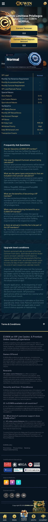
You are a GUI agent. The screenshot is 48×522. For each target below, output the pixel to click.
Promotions (7, 448)
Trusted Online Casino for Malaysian (15, 432)
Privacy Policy (18, 448)
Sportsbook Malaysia (22, 434)
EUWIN (5, 343)
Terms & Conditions (10, 324)
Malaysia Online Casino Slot (24, 436)
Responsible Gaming (10, 450)
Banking (27, 448)
